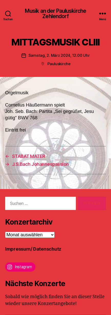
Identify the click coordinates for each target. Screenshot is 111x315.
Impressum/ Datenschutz (33, 249)
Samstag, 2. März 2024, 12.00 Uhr (59, 55)
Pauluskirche (58, 63)
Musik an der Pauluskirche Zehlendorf (55, 13)
